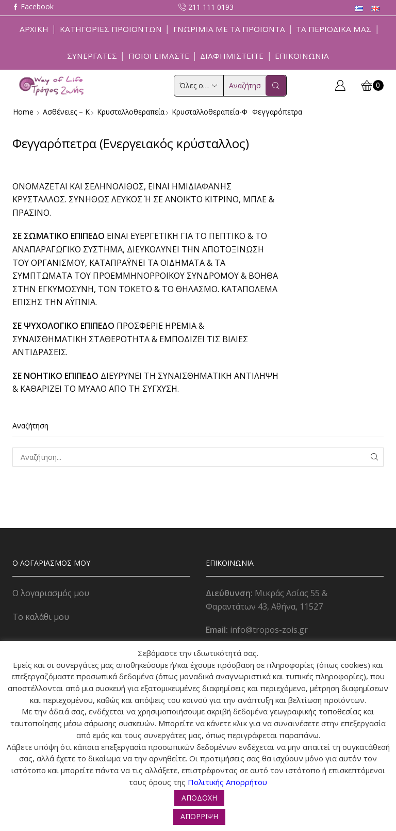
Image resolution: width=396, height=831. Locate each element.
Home (23, 112)
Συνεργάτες (92, 56)
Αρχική (34, 29)
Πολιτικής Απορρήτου (227, 782)
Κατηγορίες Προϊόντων (111, 29)
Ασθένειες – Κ (66, 112)
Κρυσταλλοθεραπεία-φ (212, 112)
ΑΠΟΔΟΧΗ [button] (199, 798)
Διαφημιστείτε (231, 56)
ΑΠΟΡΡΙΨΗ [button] (199, 816)
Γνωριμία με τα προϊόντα (229, 29)
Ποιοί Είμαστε (158, 56)
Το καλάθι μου (40, 616)
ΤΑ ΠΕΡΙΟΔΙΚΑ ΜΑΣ (333, 29)
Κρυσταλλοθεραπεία (131, 112)
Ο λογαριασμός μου (50, 593)
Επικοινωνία (302, 56)
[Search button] (276, 85)
